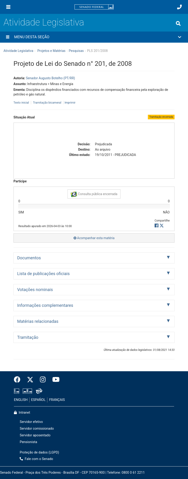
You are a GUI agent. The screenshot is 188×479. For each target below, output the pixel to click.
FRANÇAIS (57, 400)
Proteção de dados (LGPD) (39, 452)
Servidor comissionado (37, 429)
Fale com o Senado (36, 459)
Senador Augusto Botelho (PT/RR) (50, 78)
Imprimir (70, 102)
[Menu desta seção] (7, 37)
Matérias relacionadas (37, 321)
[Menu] (8, 7)
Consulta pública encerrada (94, 194)
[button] (94, 37)
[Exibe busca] (178, 23)
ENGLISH (21, 400)
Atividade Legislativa (43, 22)
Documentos (29, 257)
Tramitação (27, 337)
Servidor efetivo (31, 422)
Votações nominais (35, 289)
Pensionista (28, 442)
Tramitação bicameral (47, 102)
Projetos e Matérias (51, 51)
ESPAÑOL (38, 400)
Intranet (22, 413)
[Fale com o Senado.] (179, 7)
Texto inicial (21, 102)
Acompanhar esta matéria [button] (94, 238)
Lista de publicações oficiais (43, 273)
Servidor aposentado (35, 435)
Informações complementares (45, 305)
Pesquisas (76, 51)
